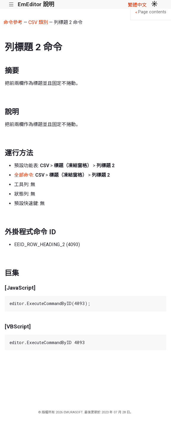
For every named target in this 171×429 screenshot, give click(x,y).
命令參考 (13, 22)
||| (11, 4)
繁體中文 (137, 5)
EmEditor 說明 (36, 4)
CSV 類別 (38, 22)
